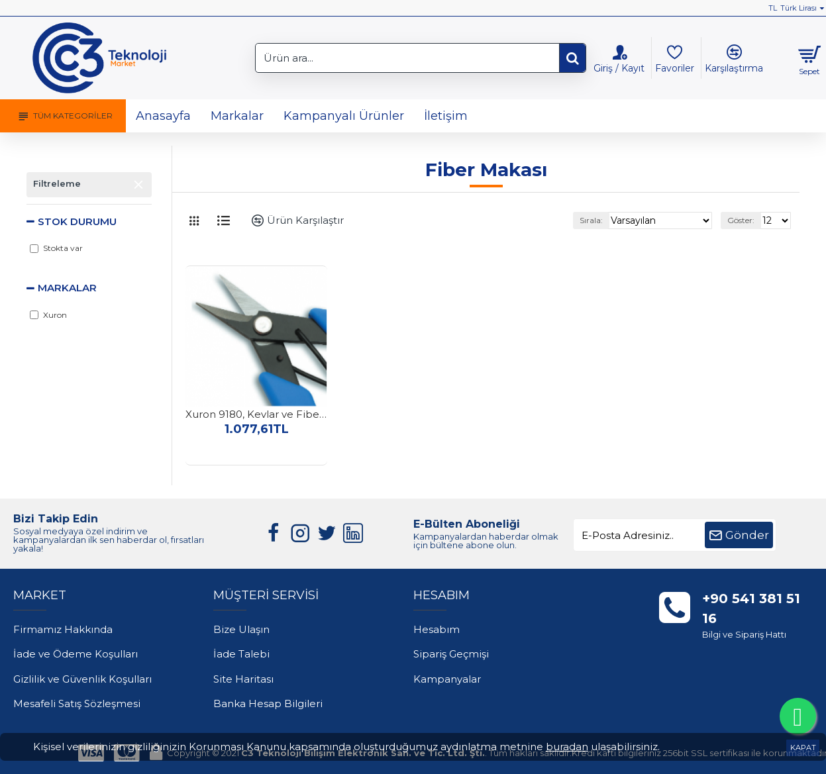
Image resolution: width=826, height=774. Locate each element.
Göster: (743, 220)
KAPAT (803, 747)
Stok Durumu (77, 221)
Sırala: (607, 220)
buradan (567, 746)
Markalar (67, 287)
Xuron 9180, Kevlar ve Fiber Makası (256, 414)
